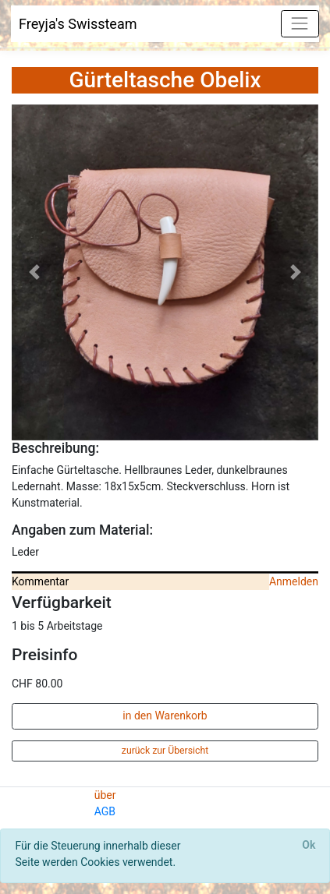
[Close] (309, 845)
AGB (104, 811)
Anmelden (293, 581)
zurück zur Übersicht (165, 750)
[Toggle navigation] (300, 23)
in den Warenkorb (164, 715)
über (105, 795)
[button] (35, 272)
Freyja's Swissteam (78, 24)
